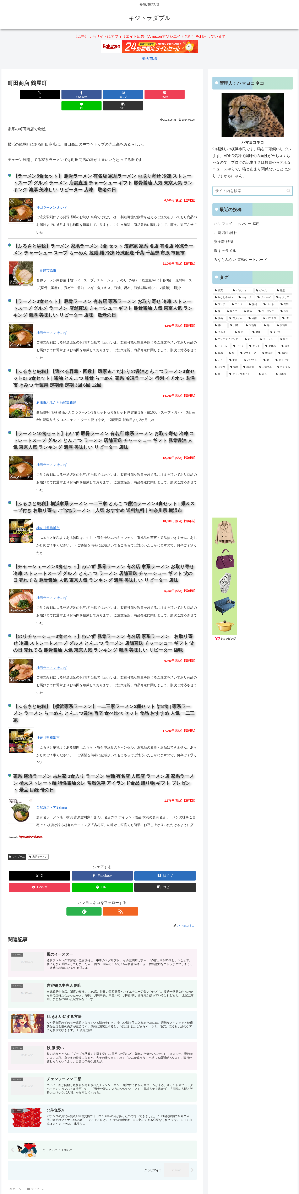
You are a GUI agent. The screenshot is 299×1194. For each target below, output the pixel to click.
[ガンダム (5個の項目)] (283, 367)
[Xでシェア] (23, 94)
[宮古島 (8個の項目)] (283, 325)
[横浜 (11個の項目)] (249, 311)
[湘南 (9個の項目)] (253, 318)
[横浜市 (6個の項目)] (268, 353)
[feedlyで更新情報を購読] (97, 900)
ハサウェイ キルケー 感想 (237, 223)
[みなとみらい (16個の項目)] (224, 297)
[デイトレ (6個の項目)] (221, 346)
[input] (252, 191)
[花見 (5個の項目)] (265, 374)
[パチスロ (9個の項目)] (270, 318)
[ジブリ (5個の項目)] (220, 367)
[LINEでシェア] (150, 94)
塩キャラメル (225, 251)
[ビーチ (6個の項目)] (239, 346)
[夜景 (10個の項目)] (285, 311)
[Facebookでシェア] (54, 94)
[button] (182, 94)
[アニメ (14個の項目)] (238, 304)
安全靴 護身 (224, 242)
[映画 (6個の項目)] (219, 353)
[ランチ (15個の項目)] (221, 304)
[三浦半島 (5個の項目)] (265, 367)
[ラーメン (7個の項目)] (267, 339)
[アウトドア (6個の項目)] (249, 353)
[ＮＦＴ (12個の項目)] (233, 311)
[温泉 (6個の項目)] (286, 346)
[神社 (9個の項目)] (220, 325)
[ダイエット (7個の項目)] (280, 332)
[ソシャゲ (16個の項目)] (265, 297)
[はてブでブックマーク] (86, 94)
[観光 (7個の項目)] (241, 332)
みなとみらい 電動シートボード (240, 260)
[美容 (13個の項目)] (285, 304)
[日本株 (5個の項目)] (283, 374)
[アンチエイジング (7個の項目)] (227, 339)
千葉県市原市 (46, 259)
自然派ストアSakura (51, 796)
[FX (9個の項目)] (286, 318)
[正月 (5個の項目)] (220, 360)
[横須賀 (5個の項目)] (248, 367)
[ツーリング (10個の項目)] (267, 311)
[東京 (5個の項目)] (234, 360)
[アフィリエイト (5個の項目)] (241, 374)
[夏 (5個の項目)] (267, 360)
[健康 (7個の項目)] (259, 332)
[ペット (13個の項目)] (270, 304)
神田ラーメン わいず (51, 196)
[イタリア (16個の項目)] (283, 297)
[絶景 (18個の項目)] (284, 291)
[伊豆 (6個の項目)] (285, 339)
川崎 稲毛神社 (225, 233)
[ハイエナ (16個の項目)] (246, 297)
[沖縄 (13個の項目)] (254, 304)
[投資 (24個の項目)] (221, 291)
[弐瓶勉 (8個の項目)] (252, 325)
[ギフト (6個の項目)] (255, 346)
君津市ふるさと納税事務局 (56, 391)
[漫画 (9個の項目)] (220, 318)
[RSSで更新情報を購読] (107, 900)
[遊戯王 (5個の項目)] (284, 353)
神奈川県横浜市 (48, 516)
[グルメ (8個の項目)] (222, 332)
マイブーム (17, 845)
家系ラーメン (38, 845)
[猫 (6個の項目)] (232, 353)
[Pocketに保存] (118, 94)
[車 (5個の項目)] (220, 374)
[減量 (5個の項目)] (234, 367)
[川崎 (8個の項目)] (235, 325)
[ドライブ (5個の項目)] (283, 360)
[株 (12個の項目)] (218, 311)
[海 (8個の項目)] (268, 325)
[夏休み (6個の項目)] (271, 346)
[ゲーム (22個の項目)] (264, 291)
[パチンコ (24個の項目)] (242, 291)
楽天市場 (149, 59)
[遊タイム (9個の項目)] (236, 318)
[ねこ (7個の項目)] (250, 339)
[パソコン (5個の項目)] (251, 360)
